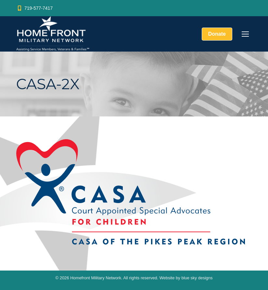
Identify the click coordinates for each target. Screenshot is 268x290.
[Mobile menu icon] (245, 34)
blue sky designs (196, 277)
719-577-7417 (34, 8)
